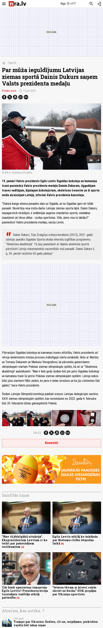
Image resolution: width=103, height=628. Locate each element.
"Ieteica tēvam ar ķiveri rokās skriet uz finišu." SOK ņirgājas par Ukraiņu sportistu (74, 591)
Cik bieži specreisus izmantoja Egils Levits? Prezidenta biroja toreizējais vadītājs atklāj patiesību (25, 592)
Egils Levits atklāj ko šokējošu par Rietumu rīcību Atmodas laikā (75, 540)
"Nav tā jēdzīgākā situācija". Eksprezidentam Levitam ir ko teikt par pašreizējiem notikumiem (24, 542)
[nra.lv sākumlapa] (17, 3)
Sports (12, 63)
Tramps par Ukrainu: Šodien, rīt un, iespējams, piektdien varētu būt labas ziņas (56, 623)
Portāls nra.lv (9, 90)
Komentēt (51, 443)
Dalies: (37, 432)
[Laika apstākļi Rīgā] (68, 4)
